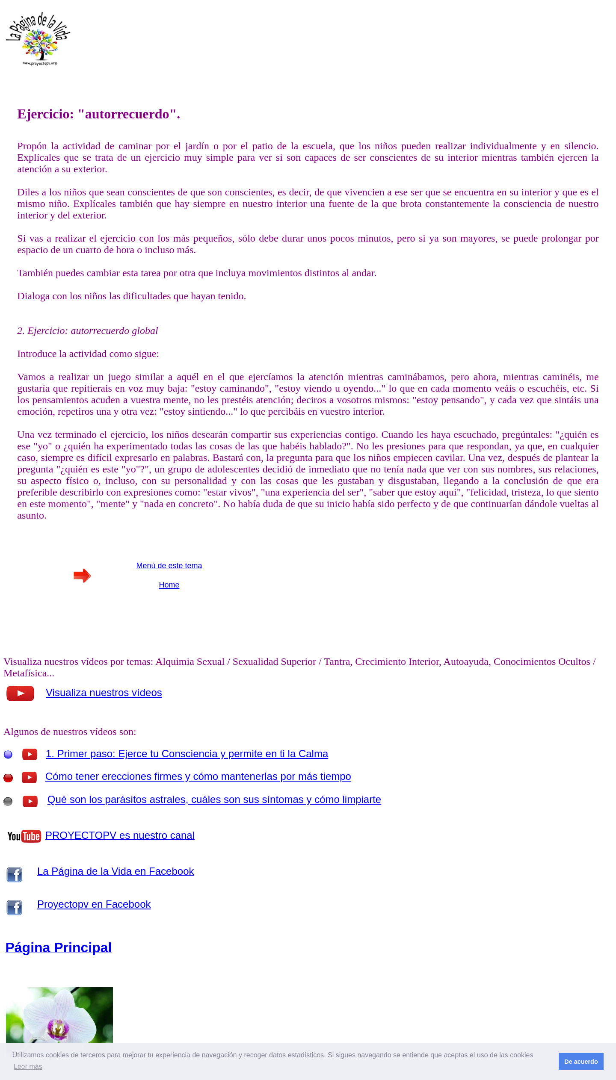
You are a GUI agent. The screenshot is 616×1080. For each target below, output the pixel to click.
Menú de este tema (169, 565)
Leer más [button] (28, 1066)
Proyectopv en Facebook (94, 904)
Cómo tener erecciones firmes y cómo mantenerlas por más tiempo (198, 776)
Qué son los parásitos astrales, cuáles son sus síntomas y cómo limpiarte (214, 799)
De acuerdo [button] (581, 1061)
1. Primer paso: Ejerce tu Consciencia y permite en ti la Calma (187, 753)
